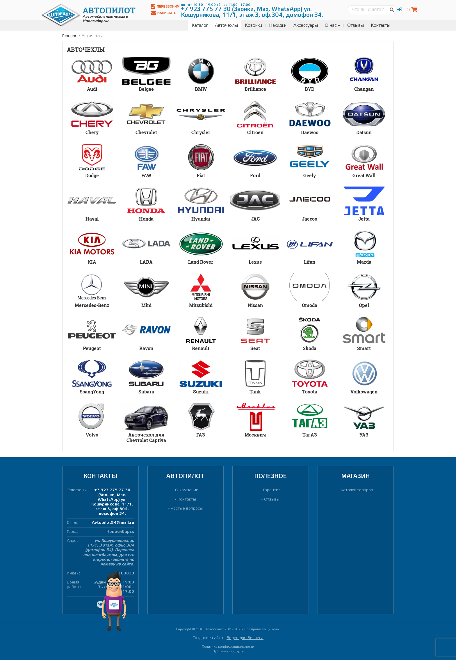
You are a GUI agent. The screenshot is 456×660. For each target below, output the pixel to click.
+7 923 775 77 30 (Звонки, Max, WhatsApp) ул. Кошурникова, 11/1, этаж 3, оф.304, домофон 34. (112, 501)
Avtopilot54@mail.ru (113, 523)
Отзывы (355, 25)
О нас (332, 25)
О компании (186, 490)
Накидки (277, 25)
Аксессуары (305, 25)
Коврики (253, 25)
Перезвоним (165, 6)
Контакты (380, 25)
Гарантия (272, 490)
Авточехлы (226, 25)
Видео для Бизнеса (245, 638)
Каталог (200, 25)
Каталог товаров (357, 490)
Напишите (163, 12)
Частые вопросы (187, 508)
